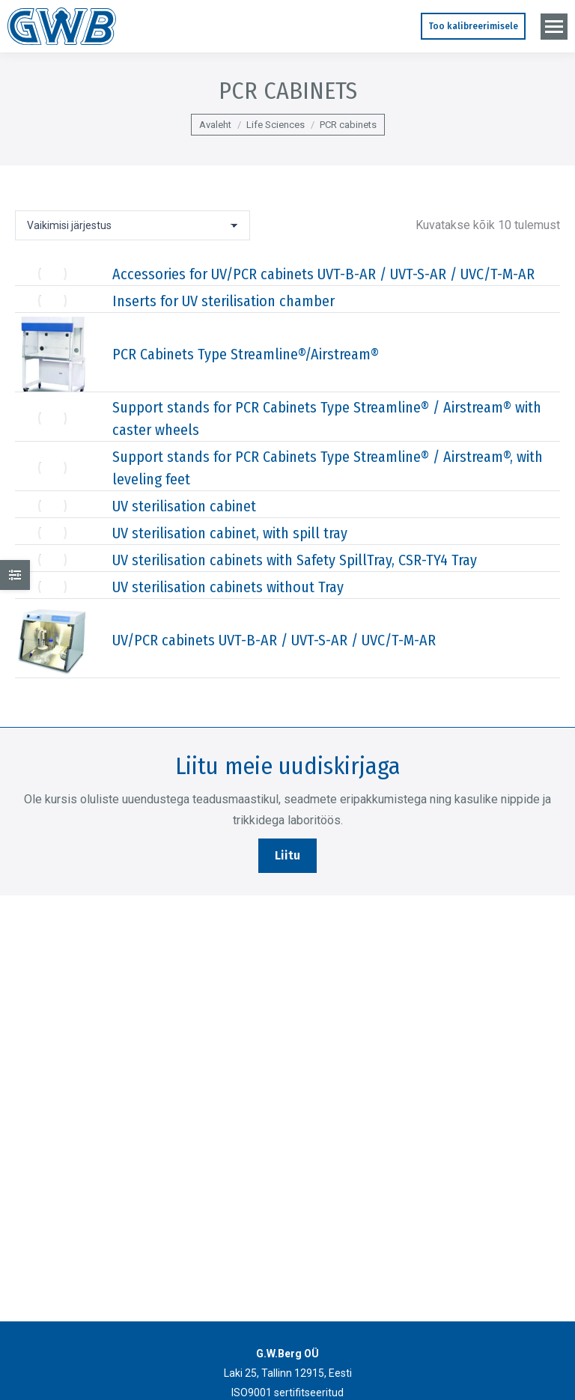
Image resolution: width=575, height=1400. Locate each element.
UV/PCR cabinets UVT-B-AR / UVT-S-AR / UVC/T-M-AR (274, 640)
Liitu (287, 855)
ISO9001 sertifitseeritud (287, 1393)
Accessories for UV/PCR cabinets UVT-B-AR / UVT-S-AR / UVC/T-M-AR (323, 274)
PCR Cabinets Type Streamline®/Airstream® (245, 354)
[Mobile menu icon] (554, 26)
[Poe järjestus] (132, 225)
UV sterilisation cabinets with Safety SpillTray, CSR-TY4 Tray (294, 560)
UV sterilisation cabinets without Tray (228, 587)
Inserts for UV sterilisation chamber (223, 301)
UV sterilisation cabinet (184, 506)
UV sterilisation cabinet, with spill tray (229, 533)
